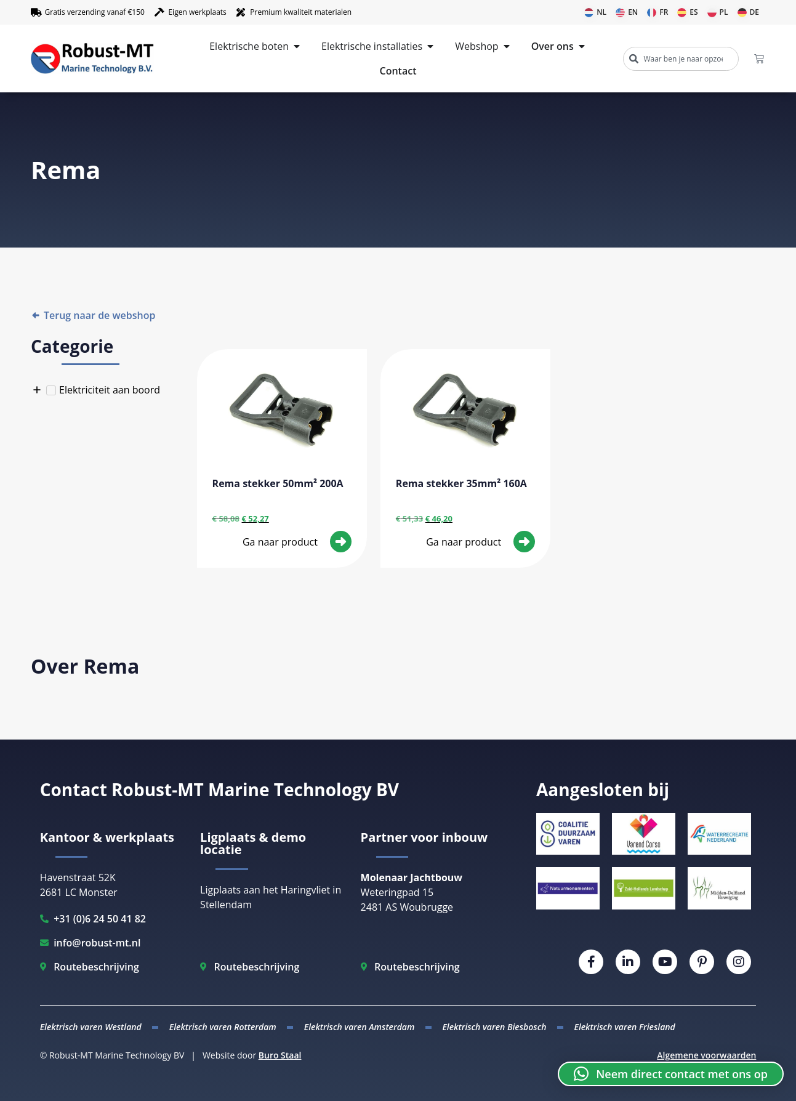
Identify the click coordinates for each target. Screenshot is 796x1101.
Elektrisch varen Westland (91, 1027)
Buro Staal (280, 1055)
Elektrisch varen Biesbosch (494, 1027)
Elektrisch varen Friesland (624, 1027)
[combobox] (680, 59)
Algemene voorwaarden (706, 1055)
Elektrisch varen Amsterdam (359, 1027)
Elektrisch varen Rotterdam (222, 1027)
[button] (671, 1074)
